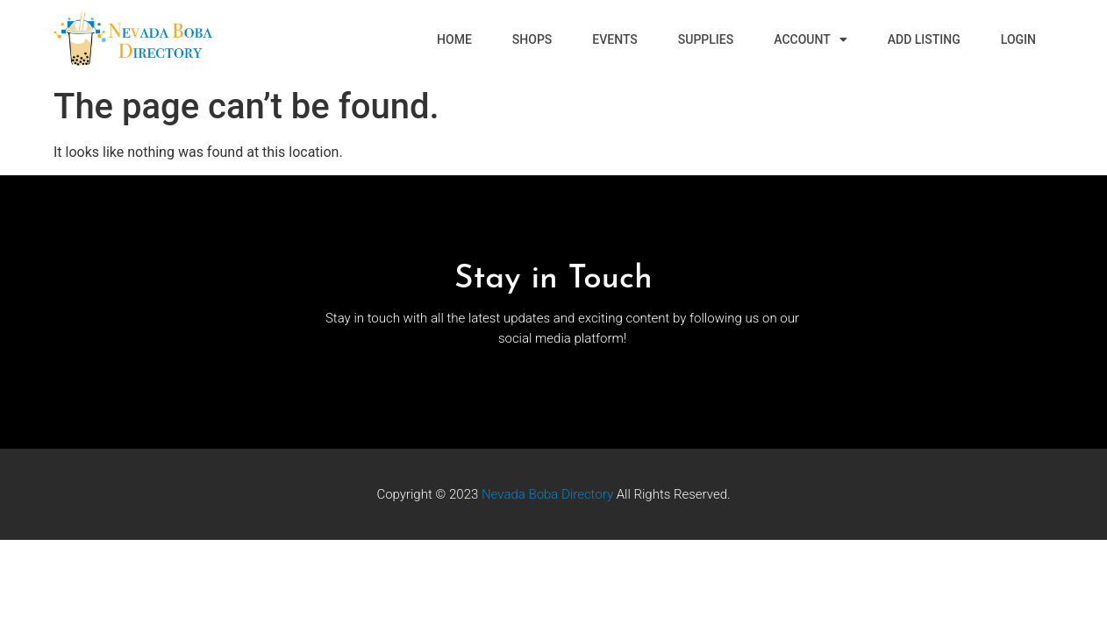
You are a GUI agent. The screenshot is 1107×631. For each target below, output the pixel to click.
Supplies (705, 39)
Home (454, 39)
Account (810, 39)
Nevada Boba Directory (547, 494)
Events (615, 39)
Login (1018, 39)
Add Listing (924, 39)
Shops (532, 39)
